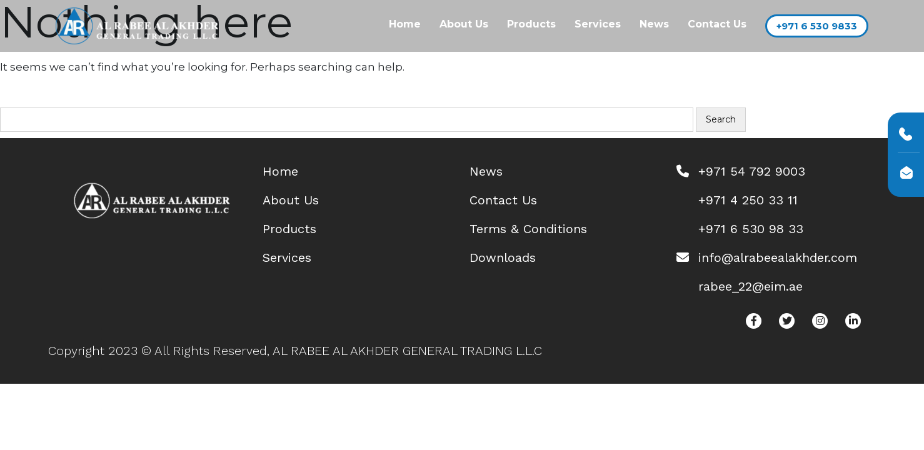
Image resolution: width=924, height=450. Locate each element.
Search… (31, 98)
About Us (463, 24)
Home (405, 24)
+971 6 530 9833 (816, 26)
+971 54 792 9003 (751, 171)
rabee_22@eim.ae (750, 286)
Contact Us (717, 24)
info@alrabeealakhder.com (777, 257)
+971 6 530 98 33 (750, 228)
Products (531, 24)
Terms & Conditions (528, 228)
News (654, 24)
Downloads (503, 257)
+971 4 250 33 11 (748, 200)
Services (598, 24)
